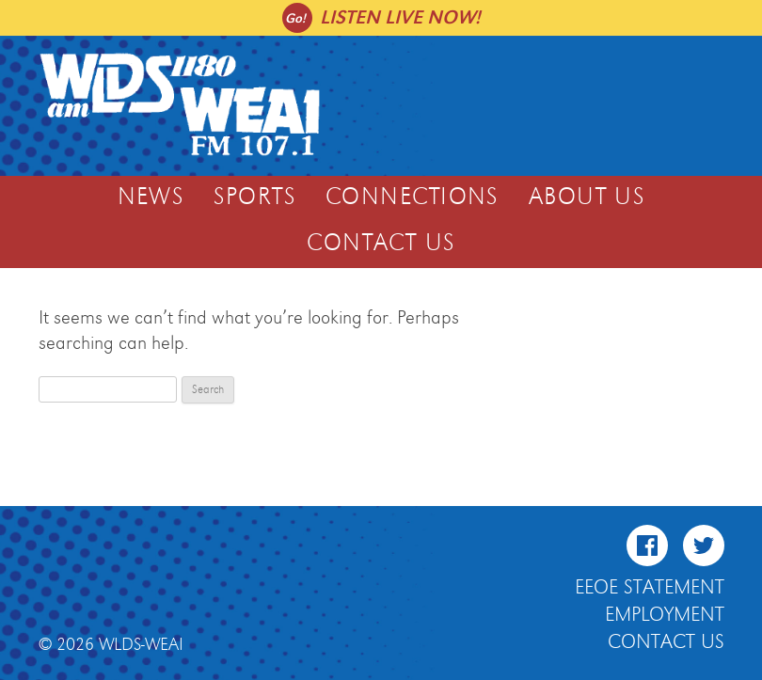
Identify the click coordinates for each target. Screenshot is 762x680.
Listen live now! (400, 17)
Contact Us (380, 243)
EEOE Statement (649, 587)
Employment (664, 615)
